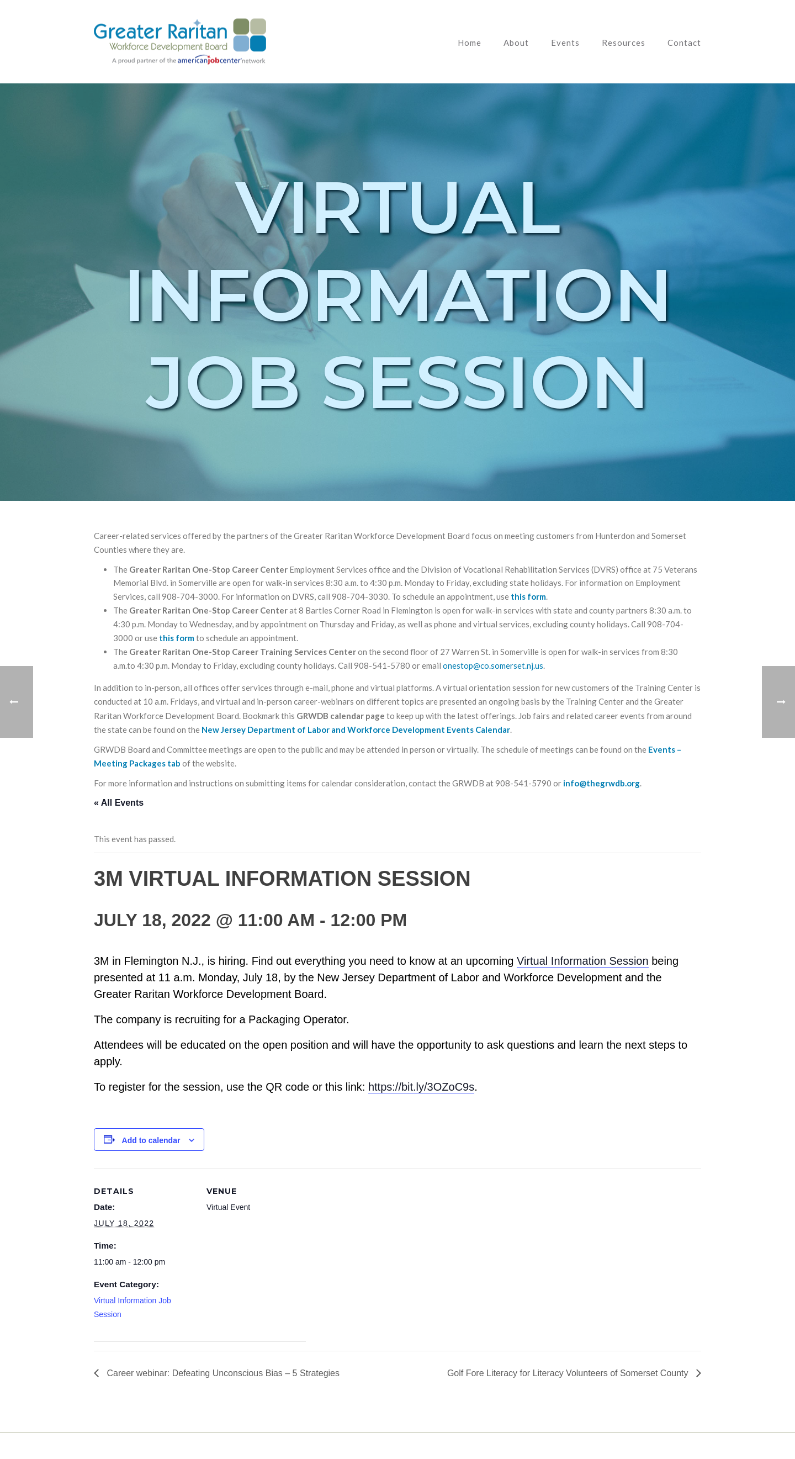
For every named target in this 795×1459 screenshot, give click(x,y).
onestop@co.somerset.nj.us (493, 665)
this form (528, 596)
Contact (684, 42)
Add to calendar (151, 1140)
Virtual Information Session (583, 961)
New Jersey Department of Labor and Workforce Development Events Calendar (356, 729)
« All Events (119, 802)
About (516, 42)
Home (469, 42)
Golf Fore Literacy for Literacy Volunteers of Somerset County (569, 1373)
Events (565, 42)
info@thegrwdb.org (601, 783)
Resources (623, 42)
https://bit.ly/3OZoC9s (421, 1087)
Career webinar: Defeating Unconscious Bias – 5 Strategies (222, 1373)
